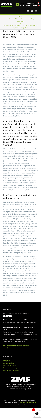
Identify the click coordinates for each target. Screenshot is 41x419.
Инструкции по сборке (11, 368)
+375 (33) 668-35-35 (9, 345)
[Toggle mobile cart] (28, 11)
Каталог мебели (8, 363)
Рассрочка (6, 361)
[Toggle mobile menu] (36, 11)
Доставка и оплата (9, 365)
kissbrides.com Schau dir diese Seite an (20, 64)
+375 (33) (28, 3)
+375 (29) (28, 5)
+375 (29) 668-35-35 (23, 345)
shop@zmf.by (7, 348)
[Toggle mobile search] (32, 11)
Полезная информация (11, 370)
